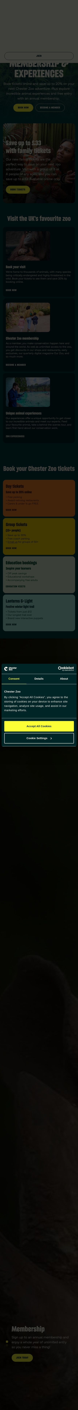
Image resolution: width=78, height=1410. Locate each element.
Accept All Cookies (39, 726)
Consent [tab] (13, 678)
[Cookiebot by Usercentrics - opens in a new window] (58, 668)
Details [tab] (39, 678)
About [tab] (64, 678)
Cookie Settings (39, 738)
